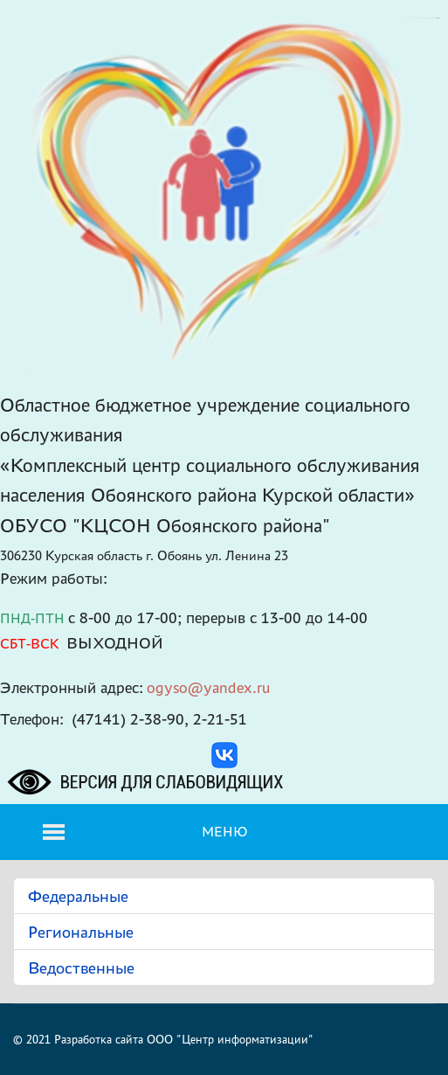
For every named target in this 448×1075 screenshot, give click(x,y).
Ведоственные (81, 967)
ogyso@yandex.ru (209, 687)
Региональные (81, 931)
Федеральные (78, 895)
